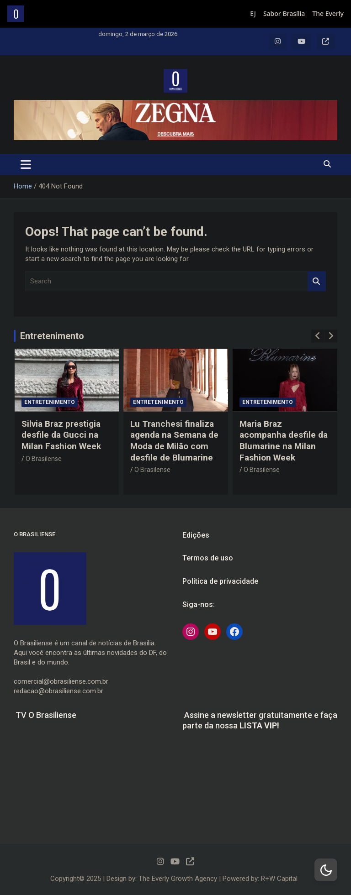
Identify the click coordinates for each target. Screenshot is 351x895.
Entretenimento (52, 335)
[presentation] (317, 336)
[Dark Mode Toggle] (325, 869)
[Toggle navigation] (26, 164)
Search (317, 281)
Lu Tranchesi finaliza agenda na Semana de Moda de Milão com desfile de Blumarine (174, 441)
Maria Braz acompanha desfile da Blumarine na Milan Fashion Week (283, 441)
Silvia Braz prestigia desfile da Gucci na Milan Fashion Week (61, 435)
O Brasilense (44, 458)
